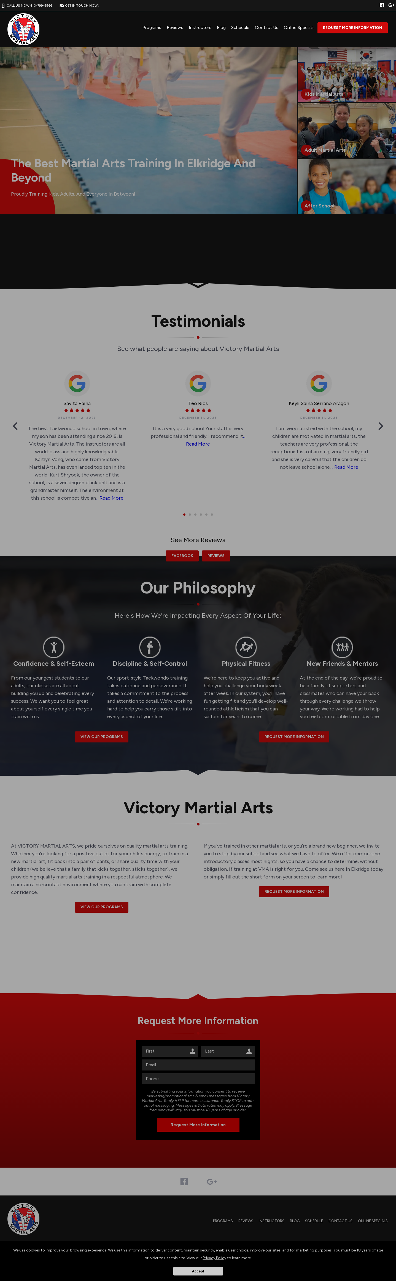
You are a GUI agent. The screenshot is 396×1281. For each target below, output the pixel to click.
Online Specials (299, 27)
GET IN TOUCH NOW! (78, 5)
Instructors (200, 27)
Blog (221, 27)
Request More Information (352, 27)
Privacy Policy (214, 1258)
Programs (151, 27)
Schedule (240, 27)
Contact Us (266, 27)
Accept (198, 1271)
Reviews (175, 27)
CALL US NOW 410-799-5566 (26, 5)
